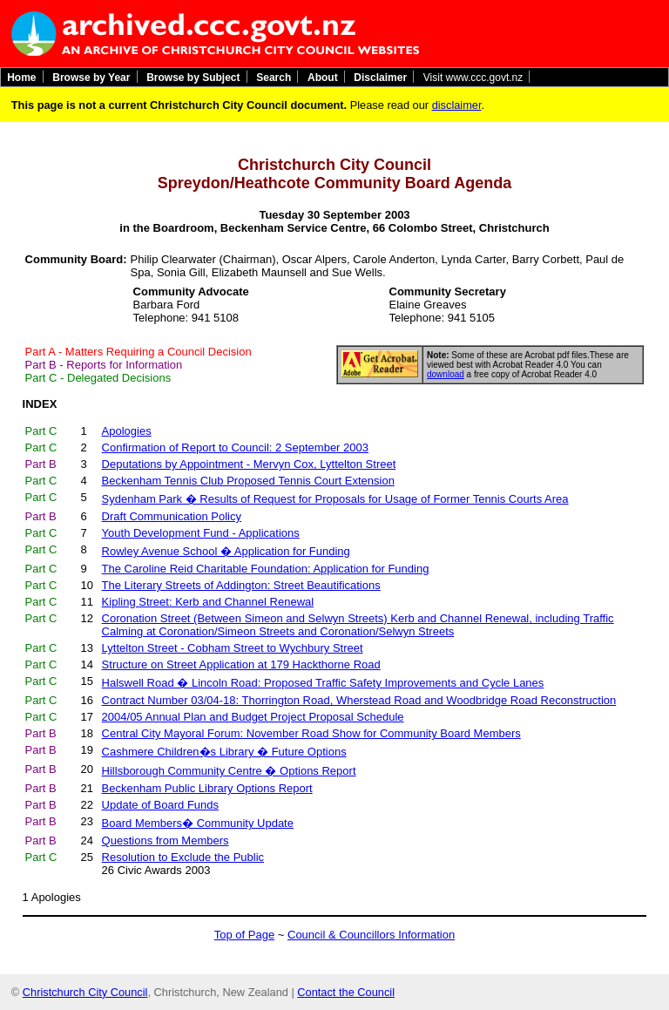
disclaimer (457, 105)
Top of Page (244, 934)
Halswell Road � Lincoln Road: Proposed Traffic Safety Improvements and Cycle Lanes (323, 682)
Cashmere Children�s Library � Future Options (224, 751)
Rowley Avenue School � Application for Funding (226, 551)
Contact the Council (346, 992)
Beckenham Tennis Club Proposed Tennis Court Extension (248, 480)
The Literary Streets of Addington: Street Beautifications (241, 585)
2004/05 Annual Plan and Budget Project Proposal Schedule (253, 716)
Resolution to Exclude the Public (183, 857)
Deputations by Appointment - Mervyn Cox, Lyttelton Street (249, 464)
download (445, 374)
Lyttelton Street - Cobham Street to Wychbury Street (232, 647)
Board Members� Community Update (198, 823)
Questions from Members (165, 840)
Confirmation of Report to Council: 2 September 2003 (235, 447)
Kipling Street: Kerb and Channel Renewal (208, 601)
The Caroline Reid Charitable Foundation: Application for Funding (265, 568)
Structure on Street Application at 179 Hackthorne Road (241, 664)
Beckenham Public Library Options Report (207, 788)
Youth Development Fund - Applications (201, 532)
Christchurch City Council (85, 992)
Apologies (56, 897)
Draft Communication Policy (171, 516)
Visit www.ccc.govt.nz (473, 77)
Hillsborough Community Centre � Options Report (229, 770)
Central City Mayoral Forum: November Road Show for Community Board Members (311, 733)
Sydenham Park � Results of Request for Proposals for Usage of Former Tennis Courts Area (335, 498)
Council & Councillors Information (371, 934)
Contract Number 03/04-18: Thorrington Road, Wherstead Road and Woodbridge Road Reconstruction (359, 700)
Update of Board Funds (160, 804)
